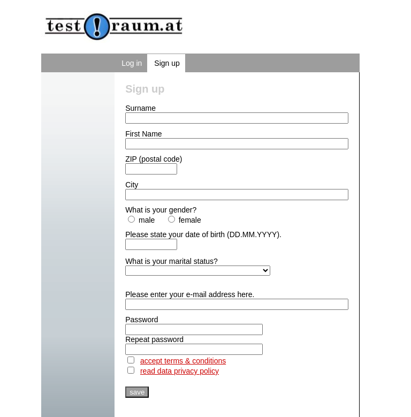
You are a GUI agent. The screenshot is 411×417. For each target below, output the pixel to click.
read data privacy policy (179, 371)
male (141, 220)
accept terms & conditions (183, 361)
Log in (131, 63)
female (184, 220)
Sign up (166, 63)
